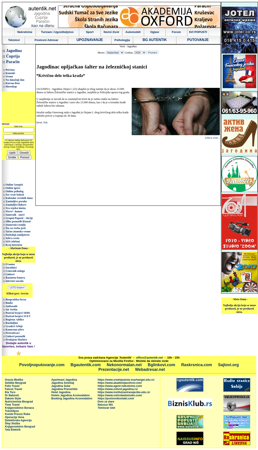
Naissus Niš (105, 404)
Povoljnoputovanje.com (41, 365)
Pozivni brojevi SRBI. (18, 312)
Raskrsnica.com (196, 365)
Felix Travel (12, 386)
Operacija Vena (14, 417)
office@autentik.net (149, 357)
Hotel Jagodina (61, 392)
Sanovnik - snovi (15, 214)
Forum (176, 32)
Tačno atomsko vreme (18, 231)
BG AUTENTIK (155, 40)
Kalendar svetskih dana (19, 198)
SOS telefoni (13, 241)
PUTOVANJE (198, 40)
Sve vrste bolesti (15, 194)
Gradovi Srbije (14, 326)
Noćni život (111, 32)
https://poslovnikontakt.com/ (116, 398)
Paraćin (13, 62)
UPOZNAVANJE (90, 40)
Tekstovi (14, 40)
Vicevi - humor (14, 211)
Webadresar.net (150, 369)
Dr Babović (12, 395)
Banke (9, 302)
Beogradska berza (16, 299)
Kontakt (10, 73)
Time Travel (12, 404)
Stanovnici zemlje (16, 224)
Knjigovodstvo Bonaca (19, 407)
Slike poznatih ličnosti (18, 221)
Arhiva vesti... (212, 137)
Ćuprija (13, 56)
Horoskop (11, 86)
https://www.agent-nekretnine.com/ (120, 386)
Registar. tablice (15, 319)
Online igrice (13, 188)
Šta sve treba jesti (16, 228)
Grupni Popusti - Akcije (19, 218)
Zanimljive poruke (16, 201)
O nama (10, 264)
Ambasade (11, 306)
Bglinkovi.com (161, 365)
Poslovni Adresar (46, 40)
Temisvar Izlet (106, 407)
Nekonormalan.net (124, 365)
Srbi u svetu (12, 238)
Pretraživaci (12, 332)
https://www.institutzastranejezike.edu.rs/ (124, 392)
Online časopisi (14, 184)
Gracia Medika (14, 379)
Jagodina (14, 50)
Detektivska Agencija (18, 420)
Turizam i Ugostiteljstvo (57, 32)
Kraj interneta (14, 244)
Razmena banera (15, 277)
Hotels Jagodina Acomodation (70, 395)
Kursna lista (13, 83)
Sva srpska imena (16, 208)
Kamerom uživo (15, 329)
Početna (10, 69)
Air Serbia (11, 309)
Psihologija (122, 40)
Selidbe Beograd (15, 382)
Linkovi (10, 274)
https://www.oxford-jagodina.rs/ (118, 389)
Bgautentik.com (86, 365)
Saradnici (11, 267)
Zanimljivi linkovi (16, 204)
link (46, 122)
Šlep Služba (12, 423)
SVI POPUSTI (198, 32)
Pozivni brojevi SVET (18, 316)
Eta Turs (10, 392)
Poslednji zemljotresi (17, 234)
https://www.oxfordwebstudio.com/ (120, 395)
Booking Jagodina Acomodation (71, 398)
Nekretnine (24, 32)
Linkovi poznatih (15, 336)
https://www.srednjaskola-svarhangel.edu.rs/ (126, 379)
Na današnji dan (15, 79)
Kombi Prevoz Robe (17, 414)
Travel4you (12, 411)
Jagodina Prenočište (64, 389)
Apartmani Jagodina (64, 379)
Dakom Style (13, 398)
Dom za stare (106, 401)
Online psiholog (14, 191)
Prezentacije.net (113, 369)
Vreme (9, 76)
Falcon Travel (13, 389)
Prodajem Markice (16, 339)
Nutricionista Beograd (19, 401)
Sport (90, 32)
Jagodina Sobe (60, 386)
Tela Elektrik (13, 429)
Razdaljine (12, 322)
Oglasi (154, 32)
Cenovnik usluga (15, 270)
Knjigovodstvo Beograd (20, 426)
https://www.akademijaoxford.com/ (120, 382)
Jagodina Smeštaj (62, 382)
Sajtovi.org (228, 365)
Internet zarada (14, 281)
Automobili (133, 32)
